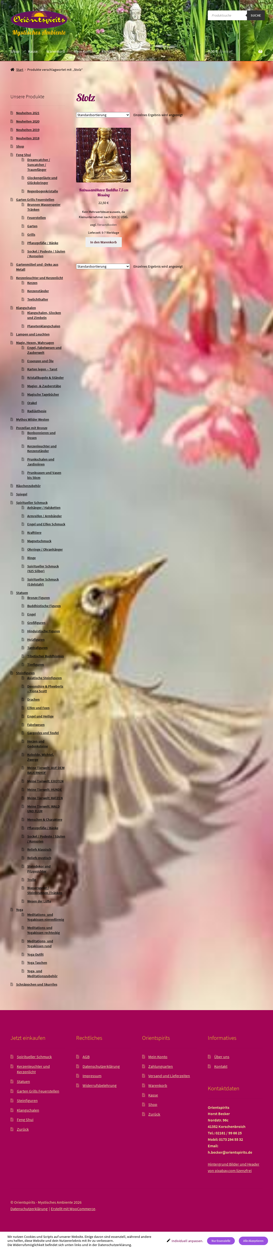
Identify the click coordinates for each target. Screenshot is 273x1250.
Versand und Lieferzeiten (169, 1075)
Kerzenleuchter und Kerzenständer (42, 448)
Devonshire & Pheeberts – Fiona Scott (45, 688)
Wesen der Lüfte (39, 901)
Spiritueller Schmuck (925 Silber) (43, 568)
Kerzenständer (38, 291)
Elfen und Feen (38, 708)
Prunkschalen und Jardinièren (40, 461)
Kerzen (32, 283)
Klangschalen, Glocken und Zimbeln (44, 315)
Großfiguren (36, 622)
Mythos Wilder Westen (32, 419)
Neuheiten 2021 (27, 113)
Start (19, 69)
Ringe (31, 558)
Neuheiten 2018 (27, 138)
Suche (256, 15)
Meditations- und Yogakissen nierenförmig (45, 917)
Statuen (22, 592)
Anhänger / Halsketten (44, 507)
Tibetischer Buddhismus (45, 656)
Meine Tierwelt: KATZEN (45, 798)
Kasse (33, 51)
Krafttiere (34, 532)
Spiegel (21, 494)
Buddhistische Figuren (44, 606)
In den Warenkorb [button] (103, 242)
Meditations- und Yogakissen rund (40, 943)
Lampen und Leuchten (33, 334)
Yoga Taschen (37, 962)
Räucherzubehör (28, 486)
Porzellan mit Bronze (31, 428)
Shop (14, 51)
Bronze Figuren (38, 597)
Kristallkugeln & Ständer (45, 377)
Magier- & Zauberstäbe (44, 386)
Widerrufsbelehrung (100, 1085)
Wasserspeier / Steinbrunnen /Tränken (44, 890)
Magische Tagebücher (43, 394)
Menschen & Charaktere (44, 819)
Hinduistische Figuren (43, 631)
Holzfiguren (36, 639)
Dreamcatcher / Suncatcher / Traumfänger (38, 164)
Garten (32, 226)
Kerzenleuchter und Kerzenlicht (39, 278)
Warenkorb (55, 51)
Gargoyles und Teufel (43, 733)
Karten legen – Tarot (42, 369)
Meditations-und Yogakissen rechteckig (43, 930)
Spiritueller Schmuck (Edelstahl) (43, 582)
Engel (31, 614)
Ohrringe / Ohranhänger (45, 549)
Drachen (33, 699)
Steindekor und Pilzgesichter (39, 868)
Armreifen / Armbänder (44, 516)
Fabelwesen (36, 724)
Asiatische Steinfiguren (44, 678)
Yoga (19, 909)
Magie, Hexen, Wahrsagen (35, 342)
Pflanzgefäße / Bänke (42, 243)
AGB (86, 1056)
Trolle (31, 879)
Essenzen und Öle (40, 361)
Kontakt (108, 51)
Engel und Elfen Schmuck (46, 524)
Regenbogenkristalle (42, 191)
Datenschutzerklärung (101, 1066)
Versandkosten (107, 225)
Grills (31, 234)
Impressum (92, 1075)
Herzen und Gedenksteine (37, 743)
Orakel (32, 403)
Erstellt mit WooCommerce (73, 1208)
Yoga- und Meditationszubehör (42, 973)
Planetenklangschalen (43, 326)
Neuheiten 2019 (27, 130)
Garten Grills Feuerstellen (35, 199)
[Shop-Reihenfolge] (103, 115)
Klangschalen (26, 308)
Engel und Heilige (40, 716)
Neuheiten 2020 (27, 121)
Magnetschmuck (39, 541)
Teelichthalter (37, 299)
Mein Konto (83, 51)
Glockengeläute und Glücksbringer (42, 180)
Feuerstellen (36, 217)
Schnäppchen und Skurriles (36, 984)
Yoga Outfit (35, 954)
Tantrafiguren (37, 647)
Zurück (23, 1129)
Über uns (221, 1056)
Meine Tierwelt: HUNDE (44, 789)
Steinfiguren (25, 673)
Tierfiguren (35, 664)
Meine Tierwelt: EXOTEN (45, 781)
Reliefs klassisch (39, 849)
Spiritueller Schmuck (32, 502)
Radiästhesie (36, 411)
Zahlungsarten (160, 1066)
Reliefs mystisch (39, 858)
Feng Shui (23, 155)
